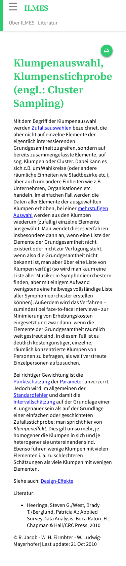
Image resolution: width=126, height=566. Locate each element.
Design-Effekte (57, 480)
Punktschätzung (31, 381)
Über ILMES (22, 22)
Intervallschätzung (34, 401)
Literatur (48, 22)
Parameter (71, 381)
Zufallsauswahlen (52, 127)
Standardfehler (30, 394)
